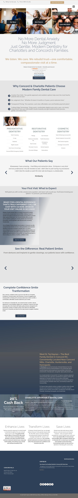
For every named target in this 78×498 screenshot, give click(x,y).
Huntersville (62, 391)
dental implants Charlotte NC (41, 435)
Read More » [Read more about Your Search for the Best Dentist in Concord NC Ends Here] (42, 469)
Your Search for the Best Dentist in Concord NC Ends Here (54, 464)
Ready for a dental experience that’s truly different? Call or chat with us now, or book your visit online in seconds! (19, 205)
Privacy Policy (37, 494)
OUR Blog (43, 461)
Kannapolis (53, 391)
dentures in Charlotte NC (11, 302)
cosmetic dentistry (44, 433)
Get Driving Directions (39, 75)
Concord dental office (23, 217)
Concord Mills (43, 383)
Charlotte (42, 391)
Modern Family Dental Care (10, 212)
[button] (74, 7)
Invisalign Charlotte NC (35, 436)
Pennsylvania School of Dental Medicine (50, 368)
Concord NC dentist (28, 212)
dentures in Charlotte (8, 309)
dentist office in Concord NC (12, 435)
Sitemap (46, 494)
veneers (44, 436)
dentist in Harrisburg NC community (63, 444)
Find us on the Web (53, 494)
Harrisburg (47, 391)
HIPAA (42, 494)
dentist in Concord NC (16, 233)
